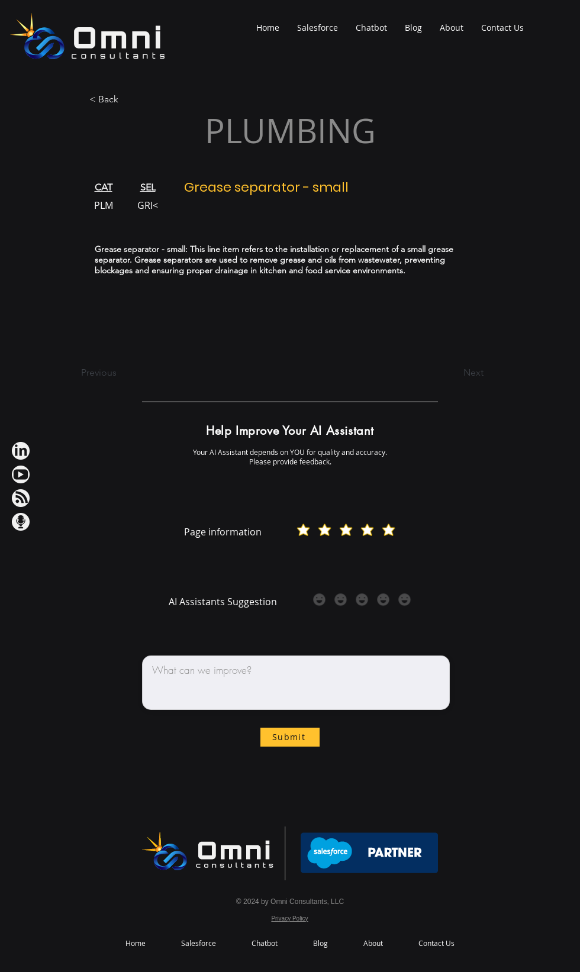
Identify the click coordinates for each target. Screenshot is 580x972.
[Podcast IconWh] (21, 522)
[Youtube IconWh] (21, 474)
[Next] (454, 373)
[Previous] (120, 373)
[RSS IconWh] (21, 498)
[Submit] (290, 737)
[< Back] (128, 99)
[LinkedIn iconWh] (21, 451)
